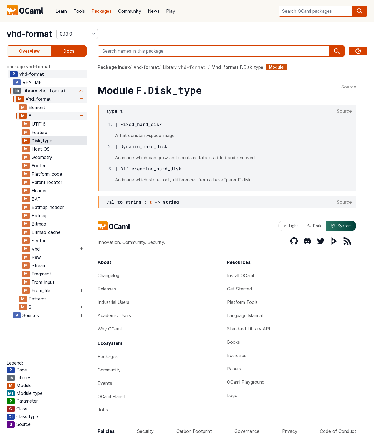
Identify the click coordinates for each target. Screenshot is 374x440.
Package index (114, 67)
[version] (77, 34)
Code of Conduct (338, 431)
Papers (234, 368)
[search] (359, 11)
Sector (39, 240)
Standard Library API (248, 329)
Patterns (38, 299)
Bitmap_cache (46, 232)
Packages (102, 11)
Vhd (36, 249)
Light (290, 225)
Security (145, 431)
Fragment (41, 274)
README (32, 82)
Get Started (239, 289)
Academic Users (114, 315)
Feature (39, 132)
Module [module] (276, 67)
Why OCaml (110, 329)
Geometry (42, 157)
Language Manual (245, 315)
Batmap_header (48, 207)
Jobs (103, 410)
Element (37, 107)
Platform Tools (242, 302)
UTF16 (39, 124)
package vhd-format (28, 66)
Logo (232, 395)
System (341, 225)
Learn (61, 11)
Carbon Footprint (194, 431)
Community (129, 11)
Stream (39, 265)
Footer (39, 165)
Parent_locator (47, 182)
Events (105, 383)
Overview (29, 51)
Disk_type (42, 140)
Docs (69, 51)
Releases (107, 289)
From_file (41, 290)
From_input (43, 282)
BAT (36, 199)
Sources (30, 315)
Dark (314, 225)
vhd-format (29, 34)
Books (233, 342)
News (154, 11)
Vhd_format (38, 99)
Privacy (289, 431)
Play (170, 11)
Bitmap (39, 224)
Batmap (40, 215)
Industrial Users (113, 302)
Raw (36, 257)
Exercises (236, 355)
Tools (79, 11)
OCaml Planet (112, 396)
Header (39, 190)
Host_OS (41, 149)
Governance (246, 431)
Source (348, 87)
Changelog (108, 275)
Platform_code (47, 174)
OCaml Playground (246, 382)
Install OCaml (240, 275)
